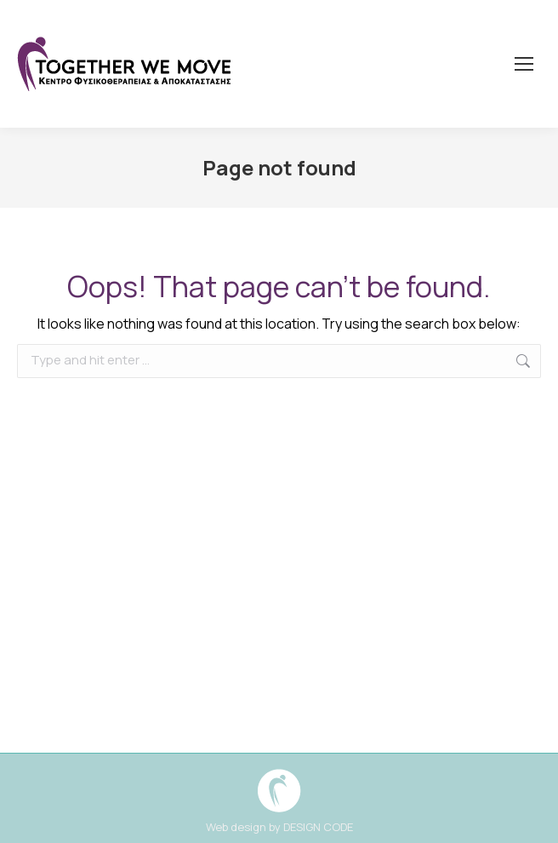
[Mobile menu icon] (524, 64)
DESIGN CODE (318, 826)
